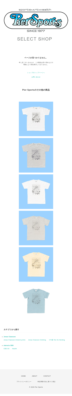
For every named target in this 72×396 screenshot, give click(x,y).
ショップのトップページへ (36, 72)
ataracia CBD (9, 345)
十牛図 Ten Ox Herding (57, 340)
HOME (23, 376)
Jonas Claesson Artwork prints (14, 340)
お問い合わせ (36, 77)
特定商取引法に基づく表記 (46, 381)
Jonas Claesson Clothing (37, 340)
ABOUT (34, 376)
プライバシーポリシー (24, 381)
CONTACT (47, 376)
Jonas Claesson (10, 337)
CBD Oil (6, 348)
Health (14, 348)
